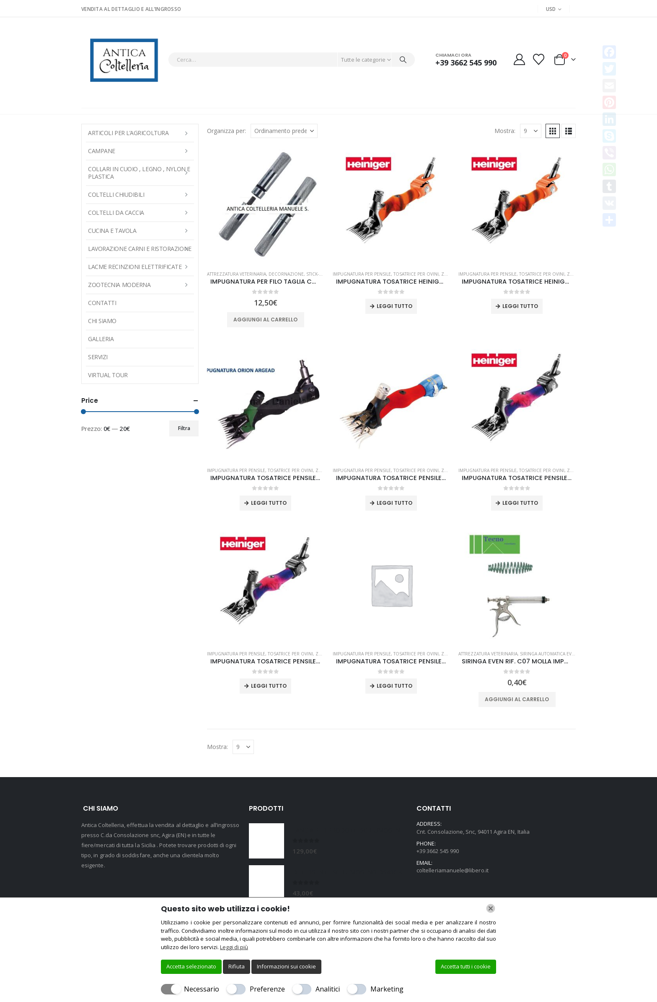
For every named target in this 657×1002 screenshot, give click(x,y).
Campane (101, 151)
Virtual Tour (108, 375)
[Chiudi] (490, 908)
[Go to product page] (265, 205)
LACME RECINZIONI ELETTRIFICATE (135, 267)
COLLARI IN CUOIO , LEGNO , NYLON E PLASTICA (139, 172)
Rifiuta (236, 966)
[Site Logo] (122, 59)
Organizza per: (226, 131)
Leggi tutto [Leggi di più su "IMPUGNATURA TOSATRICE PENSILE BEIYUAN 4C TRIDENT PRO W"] (394, 502)
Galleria (101, 339)
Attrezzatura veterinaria (236, 274)
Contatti (102, 303)
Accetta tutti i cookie (466, 966)
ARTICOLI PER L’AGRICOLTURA (128, 133)
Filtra (184, 428)
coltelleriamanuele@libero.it (452, 870)
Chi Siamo (102, 321)
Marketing (387, 989)
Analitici (328, 989)
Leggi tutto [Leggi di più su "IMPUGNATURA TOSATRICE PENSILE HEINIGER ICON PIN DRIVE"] (520, 502)
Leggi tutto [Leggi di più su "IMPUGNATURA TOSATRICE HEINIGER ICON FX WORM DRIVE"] (520, 306)
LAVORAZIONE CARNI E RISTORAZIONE (139, 249)
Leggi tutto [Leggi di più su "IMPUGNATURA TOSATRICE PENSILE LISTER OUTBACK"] (394, 685)
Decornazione (286, 274)
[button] (553, 131)
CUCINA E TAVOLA (112, 231)
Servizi (98, 357)
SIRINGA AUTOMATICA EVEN (548, 654)
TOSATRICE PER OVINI (416, 274)
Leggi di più (234, 947)
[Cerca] (403, 59)
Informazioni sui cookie (286, 966)
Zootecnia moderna (119, 285)
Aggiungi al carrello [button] (265, 319)
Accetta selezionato (191, 966)
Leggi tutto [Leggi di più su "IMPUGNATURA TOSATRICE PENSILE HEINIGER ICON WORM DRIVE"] (269, 685)
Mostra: (504, 131)
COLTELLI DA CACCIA (116, 213)
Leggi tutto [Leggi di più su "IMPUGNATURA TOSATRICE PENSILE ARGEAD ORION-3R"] (269, 502)
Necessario (201, 989)
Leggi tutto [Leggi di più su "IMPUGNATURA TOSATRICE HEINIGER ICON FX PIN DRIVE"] (394, 306)
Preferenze (267, 989)
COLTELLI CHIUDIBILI (116, 194)
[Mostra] (530, 131)
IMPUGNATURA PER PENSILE (362, 274)
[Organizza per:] (284, 131)
